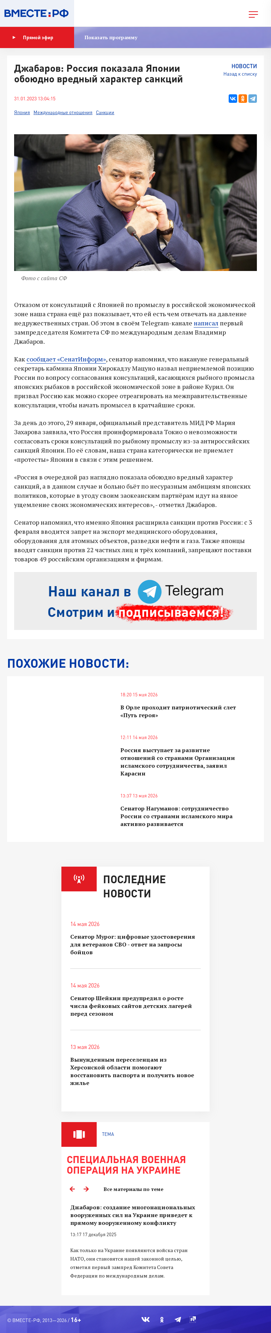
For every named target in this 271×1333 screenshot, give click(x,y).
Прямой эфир (32, 37)
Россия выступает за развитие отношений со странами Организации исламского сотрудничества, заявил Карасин (177, 761)
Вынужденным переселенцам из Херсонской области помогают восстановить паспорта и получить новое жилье (132, 1071)
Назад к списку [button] (240, 74)
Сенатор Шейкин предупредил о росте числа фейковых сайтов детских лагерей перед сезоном (131, 1006)
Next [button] (86, 1189)
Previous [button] (72, 1189)
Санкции (105, 112)
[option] (135, 1245)
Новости (244, 66)
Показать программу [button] (111, 37)
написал (206, 323)
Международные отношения (63, 112)
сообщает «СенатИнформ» (66, 359)
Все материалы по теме (133, 1189)
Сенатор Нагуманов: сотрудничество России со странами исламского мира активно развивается (176, 816)
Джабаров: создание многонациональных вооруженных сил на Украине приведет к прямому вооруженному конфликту (132, 1215)
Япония (22, 112)
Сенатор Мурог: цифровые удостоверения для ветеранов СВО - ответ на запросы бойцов (132, 944)
